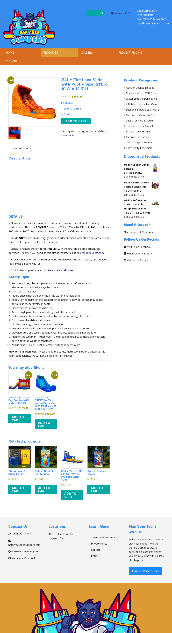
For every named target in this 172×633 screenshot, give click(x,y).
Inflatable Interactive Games (143, 104)
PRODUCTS (50, 52)
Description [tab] (20, 148)
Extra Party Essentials (139, 148)
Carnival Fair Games (137, 137)
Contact (95, 549)
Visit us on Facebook (137, 246)
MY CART (12, 61)
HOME (10, 52)
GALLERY (86, 52)
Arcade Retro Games (138, 131)
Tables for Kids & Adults (140, 126)
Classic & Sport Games (139, 142)
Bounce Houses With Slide (141, 93)
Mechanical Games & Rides (141, 115)
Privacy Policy (99, 543)
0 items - (120, 13)
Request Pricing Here (145, 571)
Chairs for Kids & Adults (140, 120)
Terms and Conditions (104, 537)
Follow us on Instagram (139, 253)
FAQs (94, 556)
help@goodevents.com (90, 252)
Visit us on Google (136, 260)
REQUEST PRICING (130, 52)
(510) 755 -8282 (19, 534)
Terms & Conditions (60, 270)
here (150, 232)
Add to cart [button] (18, 418)
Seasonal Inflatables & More (142, 109)
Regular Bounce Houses (140, 87)
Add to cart (76, 121)
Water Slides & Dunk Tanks (141, 98)
